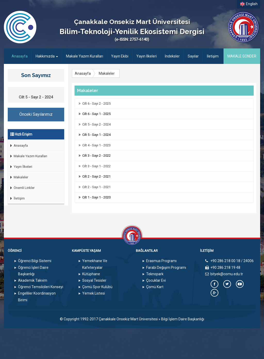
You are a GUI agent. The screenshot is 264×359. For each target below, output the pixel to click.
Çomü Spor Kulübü (97, 287)
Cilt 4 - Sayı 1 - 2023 (95, 145)
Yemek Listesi (93, 293)
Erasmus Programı (161, 261)
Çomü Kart (154, 287)
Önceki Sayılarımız (36, 114)
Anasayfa (21, 55)
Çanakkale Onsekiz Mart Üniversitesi (128, 319)
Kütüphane (91, 274)
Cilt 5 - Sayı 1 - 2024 (95, 135)
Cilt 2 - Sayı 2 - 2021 (95, 176)
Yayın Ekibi (119, 56)
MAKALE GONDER (241, 56)
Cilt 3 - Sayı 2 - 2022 (95, 155)
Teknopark (154, 274)
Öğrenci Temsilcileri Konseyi (40, 287)
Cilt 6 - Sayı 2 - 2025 (95, 103)
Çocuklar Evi (156, 280)
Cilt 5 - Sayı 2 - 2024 (95, 124)
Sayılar (193, 56)
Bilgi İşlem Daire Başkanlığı (182, 319)
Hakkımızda (47, 56)
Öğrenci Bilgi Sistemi (34, 261)
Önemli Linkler (21, 188)
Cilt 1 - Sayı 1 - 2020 (95, 197)
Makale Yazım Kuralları (84, 56)
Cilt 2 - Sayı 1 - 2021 (95, 187)
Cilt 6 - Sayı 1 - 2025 (95, 114)
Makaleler (18, 177)
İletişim (213, 56)
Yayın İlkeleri (146, 56)
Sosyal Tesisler (94, 280)
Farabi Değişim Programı (166, 267)
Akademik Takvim (32, 280)
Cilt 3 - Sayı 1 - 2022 (95, 166)
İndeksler (172, 56)
